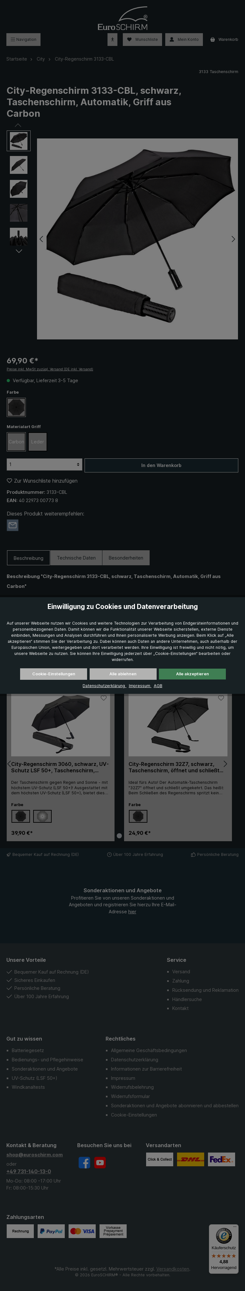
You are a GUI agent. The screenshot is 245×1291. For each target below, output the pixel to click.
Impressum (140, 685)
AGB (158, 685)
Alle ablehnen (123, 673)
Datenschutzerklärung (104, 685)
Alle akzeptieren (192, 673)
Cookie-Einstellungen (53, 673)
